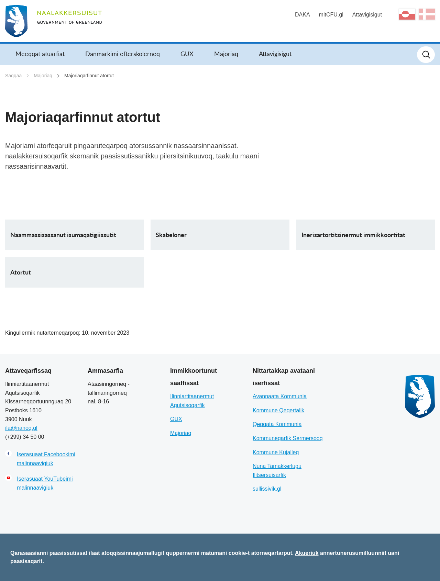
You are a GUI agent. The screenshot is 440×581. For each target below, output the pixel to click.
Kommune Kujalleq (276, 452)
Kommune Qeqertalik (278, 410)
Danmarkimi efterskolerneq (122, 53)
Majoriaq (226, 53)
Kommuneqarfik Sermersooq (288, 438)
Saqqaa (13, 75)
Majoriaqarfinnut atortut (89, 75)
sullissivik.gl (267, 489)
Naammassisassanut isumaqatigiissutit (63, 234)
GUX (187, 53)
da (427, 14)
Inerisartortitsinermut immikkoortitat (353, 234)
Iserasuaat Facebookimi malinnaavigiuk (46, 458)
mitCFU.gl (331, 15)
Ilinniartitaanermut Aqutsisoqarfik (192, 400)
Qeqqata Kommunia (277, 424)
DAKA (302, 15)
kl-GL (407, 14)
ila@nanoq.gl (21, 428)
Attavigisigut (367, 15)
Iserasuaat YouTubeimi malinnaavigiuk (45, 483)
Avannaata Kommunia (280, 396)
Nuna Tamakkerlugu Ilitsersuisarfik (277, 470)
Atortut (20, 272)
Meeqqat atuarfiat (40, 53)
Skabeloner (171, 234)
